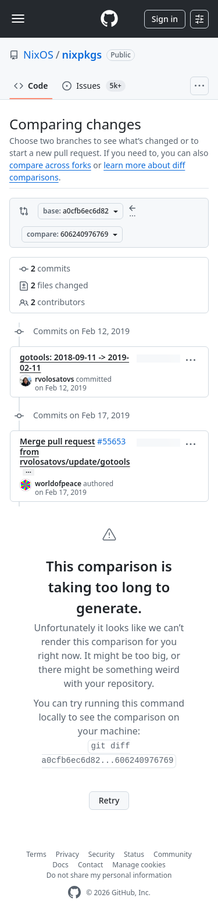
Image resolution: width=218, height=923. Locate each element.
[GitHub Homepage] (74, 892)
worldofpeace (58, 483)
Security (101, 854)
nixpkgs (82, 54)
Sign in (165, 18)
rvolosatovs (54, 379)
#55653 (111, 441)
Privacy (67, 854)
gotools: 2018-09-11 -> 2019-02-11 (74, 362)
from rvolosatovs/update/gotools (75, 457)
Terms (36, 854)
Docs (60, 865)
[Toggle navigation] (18, 18)
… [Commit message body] (28, 472)
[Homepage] (109, 18)
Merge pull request (57, 441)
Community (172, 854)
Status (134, 854)
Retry (109, 800)
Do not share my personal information (109, 875)
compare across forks (50, 165)
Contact (90, 865)
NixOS (38, 54)
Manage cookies (138, 865)
